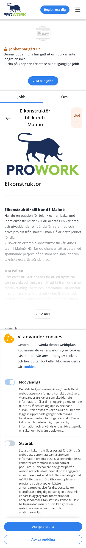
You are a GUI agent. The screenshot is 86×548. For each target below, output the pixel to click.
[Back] (8, 117)
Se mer (43, 314)
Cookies (29, 366)
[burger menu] (77, 9)
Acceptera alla (43, 526)
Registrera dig (55, 9)
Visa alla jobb (43, 81)
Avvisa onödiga (43, 539)
